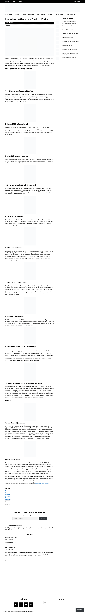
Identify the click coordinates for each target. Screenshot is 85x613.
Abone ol (43, 518)
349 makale (19, 525)
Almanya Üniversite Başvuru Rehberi (70, 34)
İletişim (14, 1)
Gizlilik (20, 1)
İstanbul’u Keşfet (43, 14)
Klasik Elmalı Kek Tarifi (67, 45)
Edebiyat (18, 14)
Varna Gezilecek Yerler (67, 37)
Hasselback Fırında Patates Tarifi (69, 49)
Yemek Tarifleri (74, 14)
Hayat (8, 25)
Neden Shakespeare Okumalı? (69, 57)
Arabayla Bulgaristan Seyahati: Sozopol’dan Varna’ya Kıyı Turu (69, 22)
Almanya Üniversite (29, 14)
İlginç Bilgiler (63, 14)
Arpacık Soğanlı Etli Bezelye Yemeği (70, 41)
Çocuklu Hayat (9, 14)
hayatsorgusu (8, 538)
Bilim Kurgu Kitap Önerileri (42, 483)
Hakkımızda (7, 1)
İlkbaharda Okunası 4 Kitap (68, 30)
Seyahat (53, 14)
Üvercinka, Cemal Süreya (68, 26)
